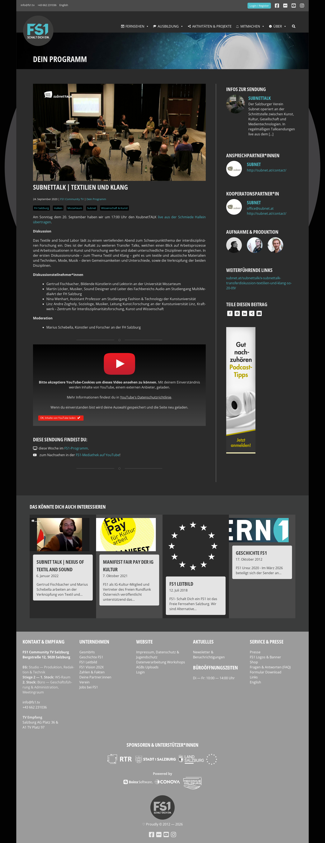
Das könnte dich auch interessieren (68, 506)
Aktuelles (203, 641)
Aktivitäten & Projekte (212, 26)
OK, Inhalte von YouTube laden (60, 417)
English (63, 5)
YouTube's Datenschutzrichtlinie (145, 397)
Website (144, 641)
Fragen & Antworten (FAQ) (270, 667)
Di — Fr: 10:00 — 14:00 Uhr (214, 678)
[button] (229, 313)
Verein (84, 682)
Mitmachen (250, 26)
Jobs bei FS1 (88, 687)
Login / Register (259, 6)
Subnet (91, 208)
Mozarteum (74, 208)
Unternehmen (94, 641)
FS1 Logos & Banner (265, 657)
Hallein (58, 208)
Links (254, 677)
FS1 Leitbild (88, 662)
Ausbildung (168, 26)
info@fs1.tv (28, 5)
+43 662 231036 (47, 5)
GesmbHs (87, 652)
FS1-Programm (76, 448)
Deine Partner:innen (95, 677)
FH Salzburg (41, 208)
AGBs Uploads (147, 667)
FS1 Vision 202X (91, 667)
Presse (255, 652)
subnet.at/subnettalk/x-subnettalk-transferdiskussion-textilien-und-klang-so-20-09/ (259, 283)
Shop (254, 662)
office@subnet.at (260, 208)
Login (140, 672)
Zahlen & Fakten (92, 672)
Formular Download (265, 672)
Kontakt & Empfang (44, 641)
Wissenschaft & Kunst (114, 208)
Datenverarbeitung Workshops (160, 662)
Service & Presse (266, 641)
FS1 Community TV (72, 199)
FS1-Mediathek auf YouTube (97, 455)
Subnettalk (259, 98)
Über (277, 26)
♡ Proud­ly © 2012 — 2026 (162, 824)
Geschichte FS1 (91, 657)
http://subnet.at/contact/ (266, 170)
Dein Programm (96, 199)
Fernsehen (135, 26)
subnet (254, 164)
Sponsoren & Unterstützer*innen (162, 744)
